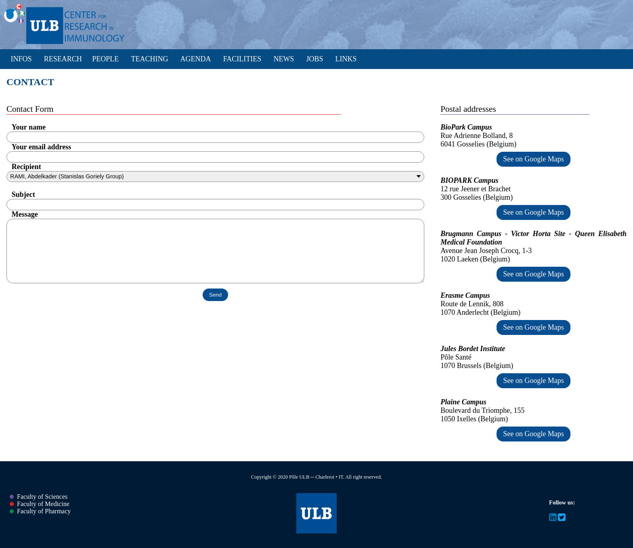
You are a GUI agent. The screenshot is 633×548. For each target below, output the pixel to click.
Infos (21, 59)
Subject (23, 194)
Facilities (242, 59)
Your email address (41, 147)
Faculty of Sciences (38, 496)
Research (63, 59)
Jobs (314, 59)
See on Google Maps (533, 159)
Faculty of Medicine (39, 503)
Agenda (195, 59)
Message (25, 214)
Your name (29, 127)
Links (346, 59)
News (283, 59)
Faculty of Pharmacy (40, 511)
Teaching (149, 59)
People (105, 59)
